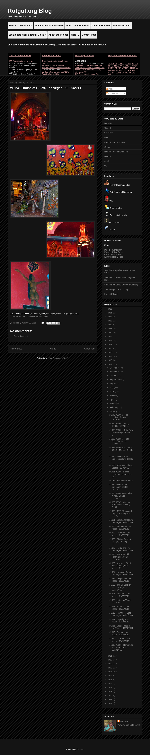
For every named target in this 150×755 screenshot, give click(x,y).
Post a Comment (21, 336)
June (112, 391)
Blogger (80, 749)
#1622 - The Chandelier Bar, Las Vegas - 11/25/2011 (120, 587)
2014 (110, 356)
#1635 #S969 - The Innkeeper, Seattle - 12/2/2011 (119, 487)
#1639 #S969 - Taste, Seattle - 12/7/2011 (119, 425)
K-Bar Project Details (113, 257)
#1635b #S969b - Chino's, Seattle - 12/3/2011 (121, 466)
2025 (110, 313)
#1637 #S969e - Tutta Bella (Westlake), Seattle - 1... (119, 441)
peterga (124, 721)
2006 (110, 675)
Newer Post (16, 348)
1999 (110, 699)
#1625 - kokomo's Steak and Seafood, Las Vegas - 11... (120, 565)
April (112, 399)
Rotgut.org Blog (30, 11)
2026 (110, 309)
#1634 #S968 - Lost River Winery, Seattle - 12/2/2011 (120, 495)
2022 (110, 324)
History (107, 156)
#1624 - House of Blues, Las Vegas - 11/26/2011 (121, 573)
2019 (110, 336)
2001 (110, 691)
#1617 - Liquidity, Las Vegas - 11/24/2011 (119, 620)
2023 (110, 321)
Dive (106, 137)
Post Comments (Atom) (58, 358)
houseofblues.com (17, 316)
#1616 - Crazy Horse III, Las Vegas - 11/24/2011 (121, 627)
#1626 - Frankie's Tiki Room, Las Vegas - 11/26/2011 (119, 556)
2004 (110, 683)
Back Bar (108, 123)
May (112, 395)
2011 (110, 656)
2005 (110, 679)
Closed (107, 128)
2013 (110, 360)
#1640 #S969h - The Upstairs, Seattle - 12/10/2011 (118, 417)
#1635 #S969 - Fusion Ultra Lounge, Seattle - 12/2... (120, 474)
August (113, 383)
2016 (110, 348)
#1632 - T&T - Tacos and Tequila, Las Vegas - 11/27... (120, 513)
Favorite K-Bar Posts (113, 252)
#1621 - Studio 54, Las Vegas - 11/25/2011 (119, 595)
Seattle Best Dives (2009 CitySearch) (121, 285)
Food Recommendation (115, 142)
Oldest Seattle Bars (113, 254)
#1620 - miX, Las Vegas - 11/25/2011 (120, 601)
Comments (112, 93)
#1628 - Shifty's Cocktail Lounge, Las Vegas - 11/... (120, 541)
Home (53, 348)
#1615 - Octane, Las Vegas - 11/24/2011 (119, 633)
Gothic (107, 147)
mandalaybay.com (34, 316)
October (114, 375)
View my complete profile (128, 725)
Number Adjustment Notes (121, 480)
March (113, 403)
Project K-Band (111, 294)
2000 (110, 695)
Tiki (105, 166)
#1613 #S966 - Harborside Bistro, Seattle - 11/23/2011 (121, 647)
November (115, 372)
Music (107, 161)
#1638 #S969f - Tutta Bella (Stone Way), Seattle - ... (121, 432)
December (115, 368)
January (114, 411)
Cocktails (108, 133)
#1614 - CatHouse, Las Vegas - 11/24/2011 (119, 639)
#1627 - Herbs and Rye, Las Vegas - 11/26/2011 (121, 549)
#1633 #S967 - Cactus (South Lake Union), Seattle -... (119, 504)
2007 (110, 671)
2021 (110, 328)
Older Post (89, 348)
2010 (110, 660)
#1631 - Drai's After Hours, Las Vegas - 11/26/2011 (121, 521)
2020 (110, 332)
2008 (110, 668)
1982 (110, 703)
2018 (110, 340)
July (112, 387)
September (115, 379)
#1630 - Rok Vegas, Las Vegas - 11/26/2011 (120, 527)
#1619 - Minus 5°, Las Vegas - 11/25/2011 (119, 607)
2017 (110, 344)
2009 (110, 664)
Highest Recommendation (116, 152)
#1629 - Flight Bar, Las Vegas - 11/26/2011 (119, 534)
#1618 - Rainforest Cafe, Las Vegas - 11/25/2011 (121, 614)
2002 (110, 687)
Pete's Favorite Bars (113, 250)
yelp (46, 316)
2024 (110, 317)
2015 (110, 352)
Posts (110, 89)
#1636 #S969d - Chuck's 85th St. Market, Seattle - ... (121, 450)
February (114, 407)
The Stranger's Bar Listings (116, 289)
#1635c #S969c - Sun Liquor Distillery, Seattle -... (121, 459)
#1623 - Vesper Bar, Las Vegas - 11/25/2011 (120, 579)
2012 (110, 364)
